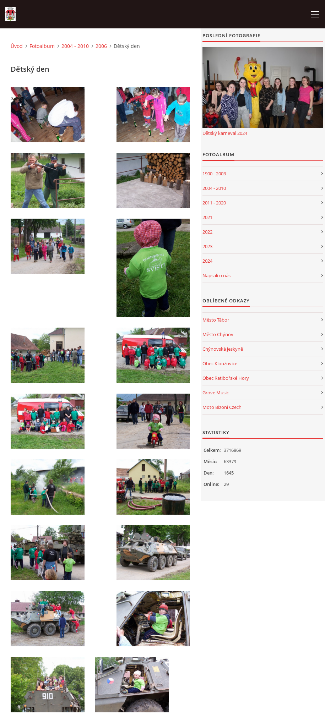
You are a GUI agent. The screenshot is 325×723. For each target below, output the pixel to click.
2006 (101, 46)
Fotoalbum (42, 46)
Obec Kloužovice (219, 363)
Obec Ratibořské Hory (225, 378)
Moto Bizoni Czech (222, 407)
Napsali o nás (216, 275)
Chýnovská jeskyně (222, 349)
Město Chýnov (217, 334)
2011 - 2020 (214, 202)
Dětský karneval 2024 (224, 133)
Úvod (17, 46)
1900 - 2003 (214, 173)
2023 (207, 246)
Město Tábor (215, 320)
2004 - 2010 (75, 46)
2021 (207, 217)
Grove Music (215, 392)
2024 (207, 261)
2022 (207, 232)
